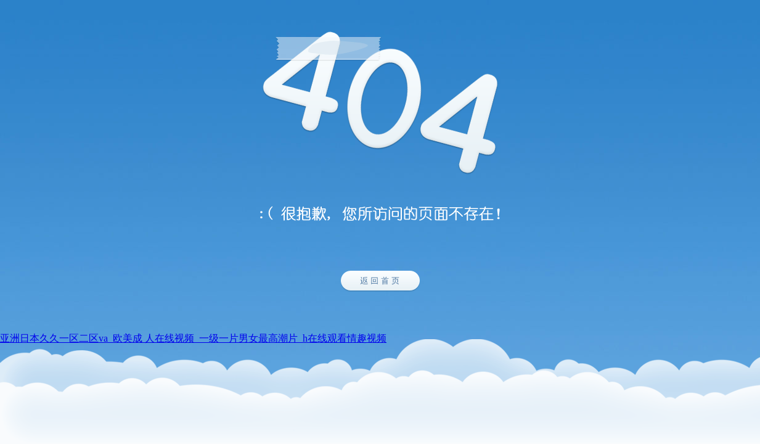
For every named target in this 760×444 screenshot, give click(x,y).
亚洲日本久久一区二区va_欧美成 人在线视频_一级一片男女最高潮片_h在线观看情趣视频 (193, 338)
